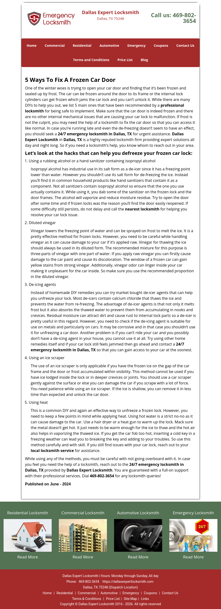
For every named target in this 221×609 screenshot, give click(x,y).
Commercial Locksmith (82, 512)
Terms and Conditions (91, 60)
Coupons (161, 45)
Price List (125, 60)
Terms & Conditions (86, 599)
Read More (27, 557)
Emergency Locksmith (193, 512)
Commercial (55, 45)
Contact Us (185, 45)
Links (145, 599)
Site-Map (130, 599)
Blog (144, 60)
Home (31, 45)
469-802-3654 (184, 18)
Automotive (109, 45)
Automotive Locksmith (138, 512)
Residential (82, 45)
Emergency (136, 45)
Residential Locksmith (27, 512)
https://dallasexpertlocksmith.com (127, 581)
